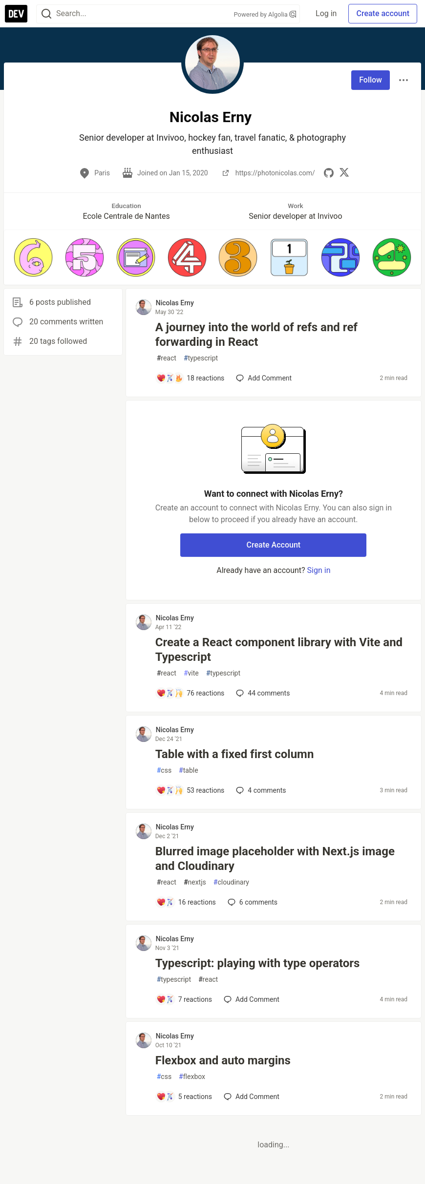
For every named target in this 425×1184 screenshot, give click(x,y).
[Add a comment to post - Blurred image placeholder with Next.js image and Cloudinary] (186, 902)
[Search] (46, 14)
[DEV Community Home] (16, 13)
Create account (382, 13)
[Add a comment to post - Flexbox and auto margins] (184, 1096)
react (166, 358)
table (188, 770)
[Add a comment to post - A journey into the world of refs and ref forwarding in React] (190, 378)
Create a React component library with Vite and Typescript (279, 649)
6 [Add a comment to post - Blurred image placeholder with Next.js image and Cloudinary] (251, 902)
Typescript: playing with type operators (257, 963)
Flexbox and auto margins (223, 1060)
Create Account (274, 545)
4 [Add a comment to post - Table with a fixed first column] (260, 790)
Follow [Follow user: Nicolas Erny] (370, 80)
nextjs (195, 882)
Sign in (319, 570)
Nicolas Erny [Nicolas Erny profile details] (175, 303)
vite (191, 673)
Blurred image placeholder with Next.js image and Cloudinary (275, 859)
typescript (201, 358)
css (164, 770)
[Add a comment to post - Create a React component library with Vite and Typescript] (190, 693)
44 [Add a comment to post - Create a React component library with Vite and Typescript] (262, 693)
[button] (33, 257)
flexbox (192, 1077)
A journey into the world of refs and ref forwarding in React (256, 334)
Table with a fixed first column (234, 754)
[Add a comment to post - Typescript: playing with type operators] (184, 999)
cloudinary (231, 882)
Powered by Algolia (265, 14)
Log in (326, 13)
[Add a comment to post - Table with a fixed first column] (190, 790)
